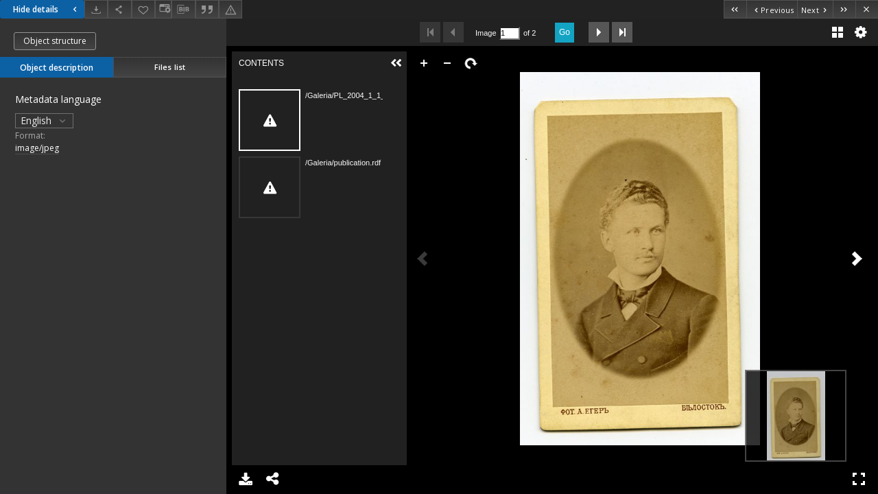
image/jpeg (37, 148)
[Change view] (163, 9)
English (44, 120)
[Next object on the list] (815, 9)
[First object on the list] (735, 9)
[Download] (96, 9)
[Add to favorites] (143, 9)
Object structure (54, 41)
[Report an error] (230, 9)
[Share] (119, 9)
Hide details (46, 9)
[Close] (866, 9)
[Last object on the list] (844, 9)
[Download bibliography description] (183, 9)
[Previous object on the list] (771, 9)
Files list (169, 67)
